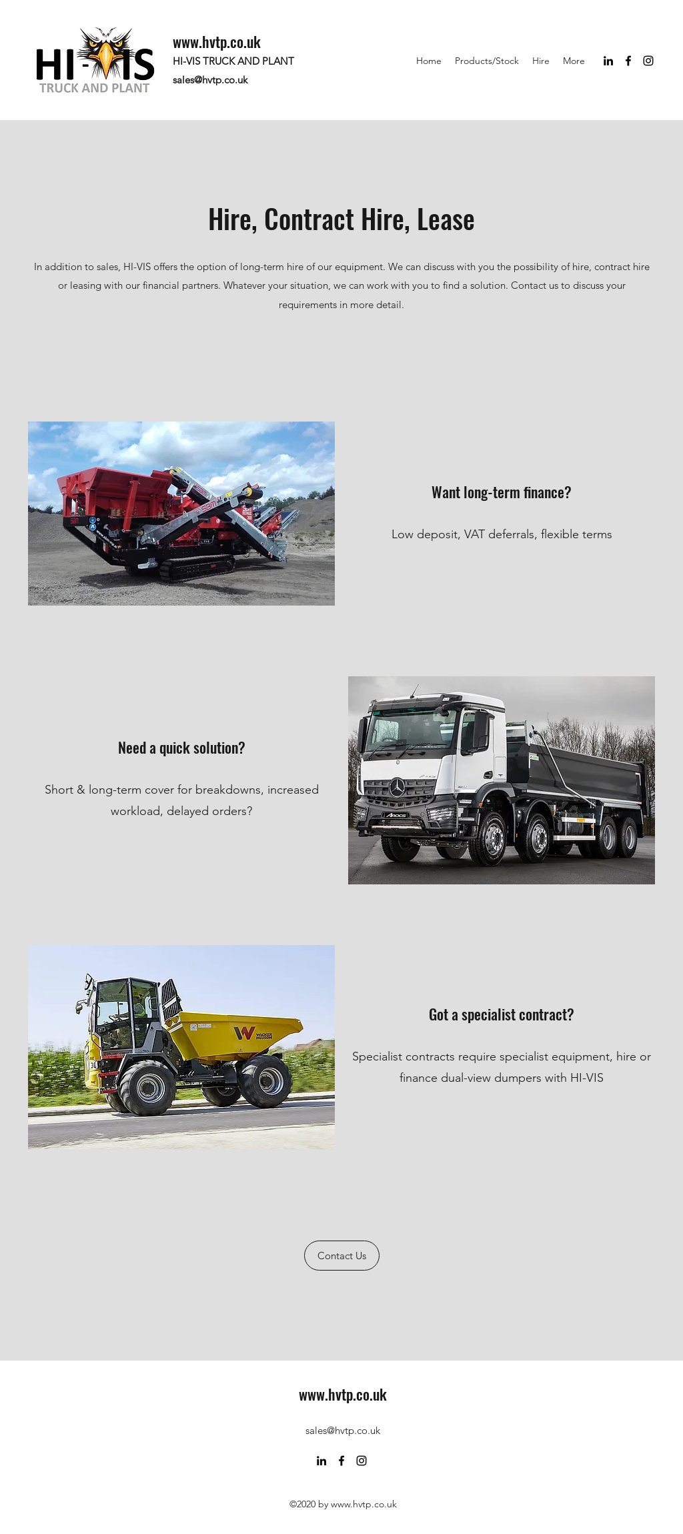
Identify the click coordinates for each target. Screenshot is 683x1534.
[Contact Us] (342, 1256)
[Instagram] (648, 60)
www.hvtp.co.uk (217, 41)
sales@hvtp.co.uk (210, 79)
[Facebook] (628, 60)
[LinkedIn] (608, 60)
